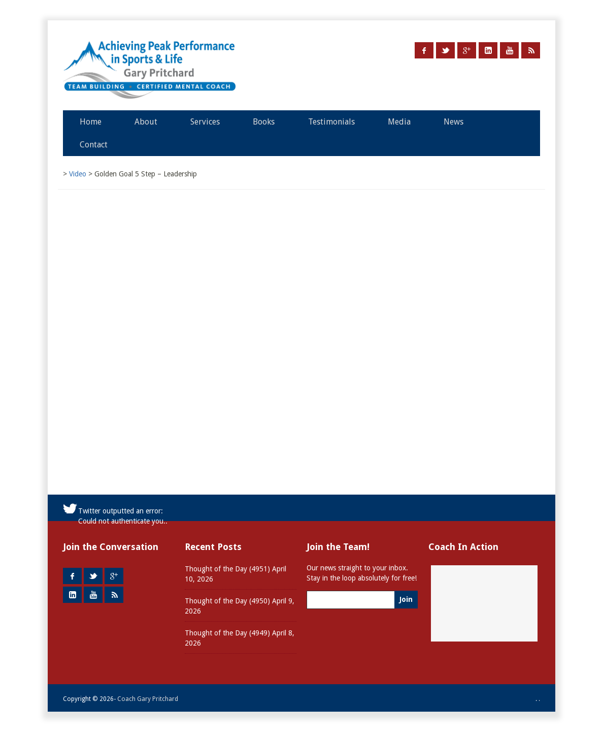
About (146, 122)
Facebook (424, 50)
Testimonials (331, 122)
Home (91, 122)
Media (399, 122)
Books (264, 122)
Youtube (509, 50)
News (453, 122)
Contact (94, 144)
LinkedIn (488, 50)
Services (205, 122)
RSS (530, 50)
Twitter (445, 50)
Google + (466, 50)
